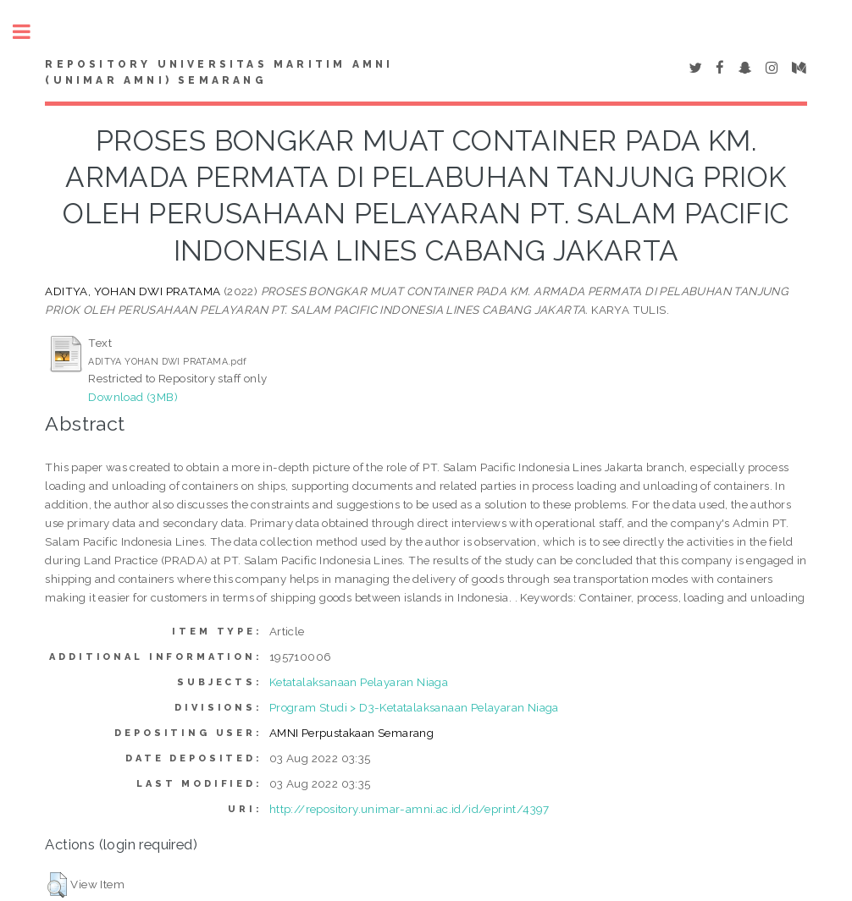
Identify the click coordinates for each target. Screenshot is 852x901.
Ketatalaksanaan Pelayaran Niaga (358, 682)
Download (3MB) (133, 397)
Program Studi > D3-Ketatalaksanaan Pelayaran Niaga (414, 707)
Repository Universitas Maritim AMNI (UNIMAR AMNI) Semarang (219, 72)
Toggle (30, 31)
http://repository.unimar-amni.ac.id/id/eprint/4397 (409, 809)
